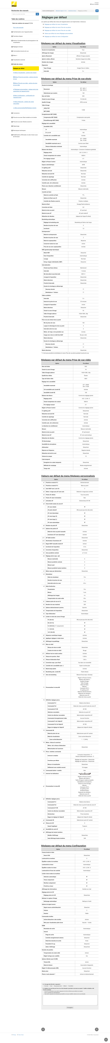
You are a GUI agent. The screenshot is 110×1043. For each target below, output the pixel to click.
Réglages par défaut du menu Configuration (56, 36)
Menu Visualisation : (24, 72)
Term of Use (21, 1034)
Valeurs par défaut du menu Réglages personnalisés (59, 33)
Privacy (14, 1034)
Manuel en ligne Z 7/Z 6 (61, 10)
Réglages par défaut (18, 68)
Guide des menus (72, 10)
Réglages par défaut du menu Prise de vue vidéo (58, 30)
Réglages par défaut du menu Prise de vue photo (58, 27)
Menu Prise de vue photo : (25, 78)
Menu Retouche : (23, 102)
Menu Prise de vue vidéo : (25, 84)
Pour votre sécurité (18, 27)
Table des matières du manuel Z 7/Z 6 (22, 23)
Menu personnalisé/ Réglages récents (24, 108)
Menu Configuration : (23, 96)
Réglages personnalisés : (25, 90)
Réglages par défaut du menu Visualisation (56, 24)
